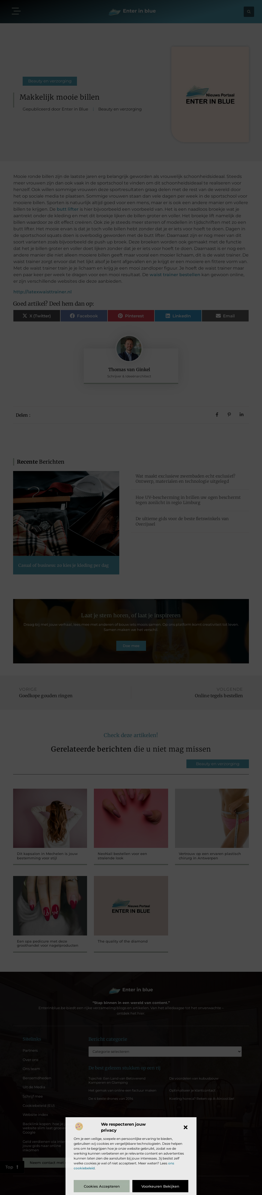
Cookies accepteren (102, 1186)
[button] (185, 1127)
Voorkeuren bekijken (160, 1186)
